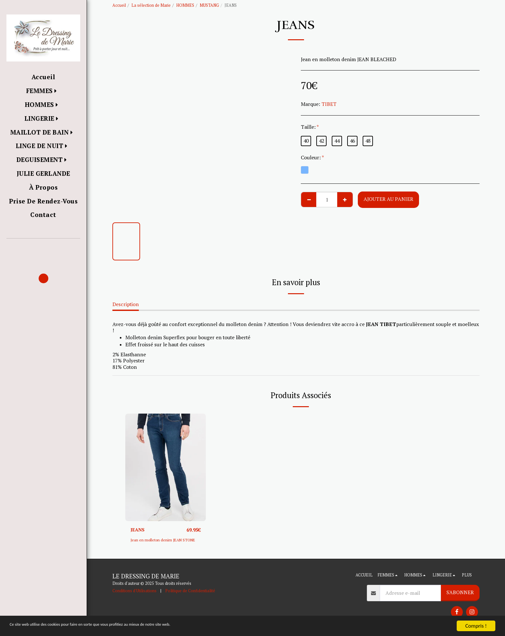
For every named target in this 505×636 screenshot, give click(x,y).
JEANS (138, 530)
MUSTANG (209, 5)
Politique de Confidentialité (190, 591)
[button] (43, 247)
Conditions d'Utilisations (134, 591)
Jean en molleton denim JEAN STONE (165, 540)
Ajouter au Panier (388, 199)
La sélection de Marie (151, 5)
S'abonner (460, 593)
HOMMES (185, 5)
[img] (165, 467)
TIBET (329, 104)
